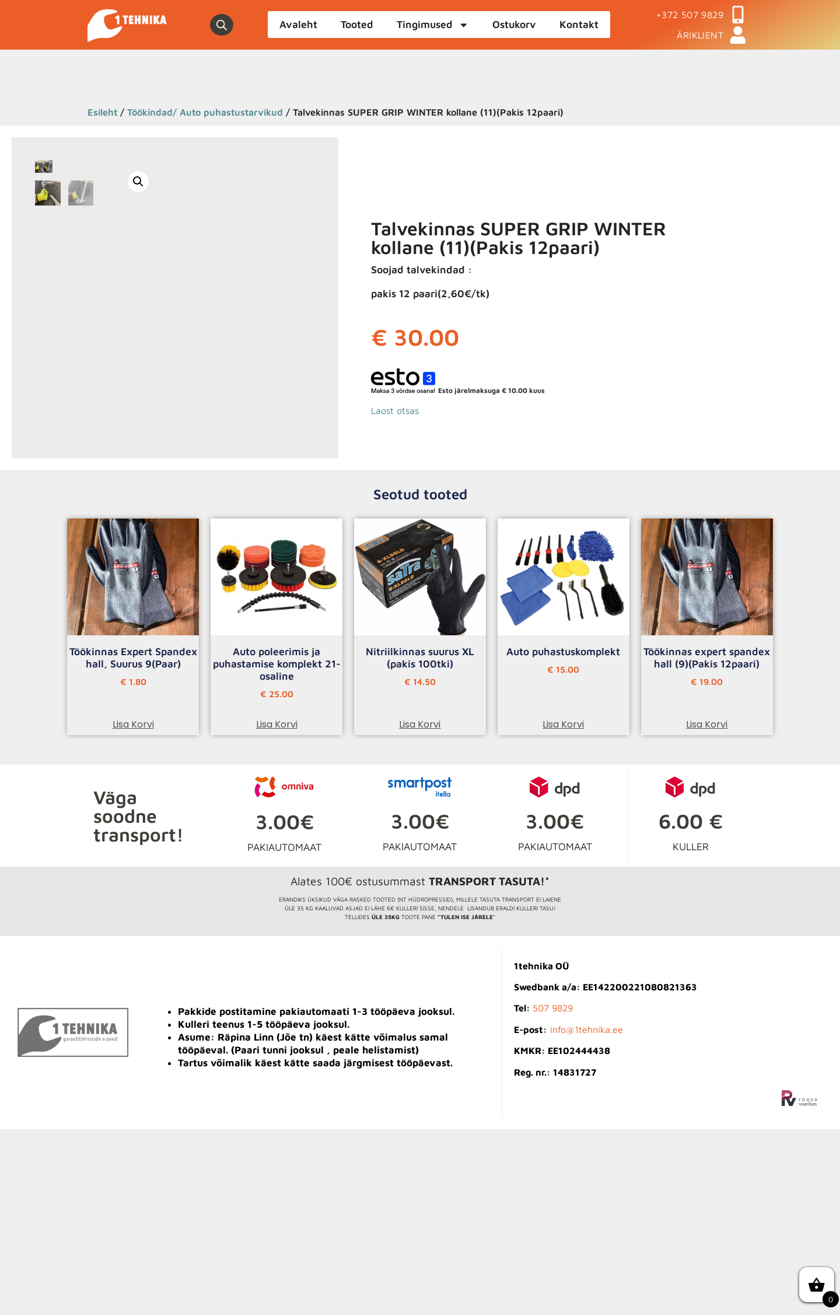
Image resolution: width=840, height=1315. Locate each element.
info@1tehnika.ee (586, 1215)
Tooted (357, 24)
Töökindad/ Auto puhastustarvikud (205, 111)
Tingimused (433, 25)
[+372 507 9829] (738, 14)
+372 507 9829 (689, 14)
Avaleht (298, 24)
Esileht (102, 111)
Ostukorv (514, 24)
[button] (294, 181)
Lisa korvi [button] (133, 910)
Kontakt (578, 24)
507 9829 (553, 1193)
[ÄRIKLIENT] (738, 35)
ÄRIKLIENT (700, 35)
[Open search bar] (222, 25)
